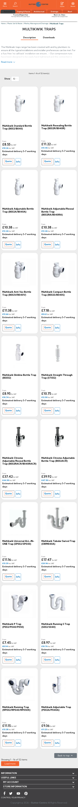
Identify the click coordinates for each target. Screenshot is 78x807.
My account (11, 782)
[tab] (29, 37)
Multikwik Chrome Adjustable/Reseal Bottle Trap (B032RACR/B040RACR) (19, 460)
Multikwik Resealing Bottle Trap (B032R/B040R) (56, 127)
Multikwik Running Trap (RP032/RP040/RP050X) (16, 708)
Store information (15, 786)
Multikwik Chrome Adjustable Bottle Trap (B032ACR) (58, 459)
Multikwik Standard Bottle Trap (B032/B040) (17, 127)
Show (7, 78)
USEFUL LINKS (8, 777)
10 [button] (14, 78)
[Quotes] (62, 3)
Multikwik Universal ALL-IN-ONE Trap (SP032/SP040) (18, 542)
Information (9, 773)
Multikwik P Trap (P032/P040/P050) (13, 625)
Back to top (65, 755)
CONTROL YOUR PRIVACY (13, 797)
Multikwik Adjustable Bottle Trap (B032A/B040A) (18, 210)
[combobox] (15, 78)
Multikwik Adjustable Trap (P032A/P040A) (56, 708)
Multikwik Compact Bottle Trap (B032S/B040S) (56, 293)
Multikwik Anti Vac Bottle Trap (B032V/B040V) (16, 293)
